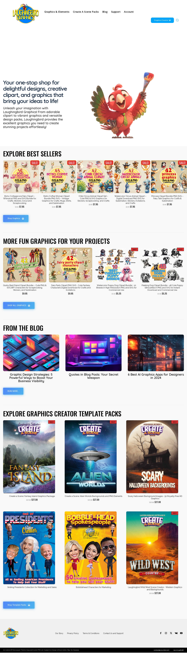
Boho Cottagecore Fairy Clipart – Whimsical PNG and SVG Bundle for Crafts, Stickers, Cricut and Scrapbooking (19, 199)
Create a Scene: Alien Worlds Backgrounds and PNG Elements (93, 496)
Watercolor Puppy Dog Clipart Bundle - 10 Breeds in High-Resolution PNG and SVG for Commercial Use (116, 287)
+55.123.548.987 (178, 650)
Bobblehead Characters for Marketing (93, 587)
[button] (177, 20)
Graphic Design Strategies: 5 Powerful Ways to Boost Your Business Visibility (31, 378)
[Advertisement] (93, 47)
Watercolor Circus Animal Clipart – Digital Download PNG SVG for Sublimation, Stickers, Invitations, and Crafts (130, 199)
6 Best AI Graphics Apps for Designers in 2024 (156, 376)
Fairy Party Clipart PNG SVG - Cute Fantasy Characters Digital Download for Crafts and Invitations (71, 287)
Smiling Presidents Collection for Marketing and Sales (31, 587)
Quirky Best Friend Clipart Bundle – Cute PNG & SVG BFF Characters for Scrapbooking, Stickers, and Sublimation (24, 287)
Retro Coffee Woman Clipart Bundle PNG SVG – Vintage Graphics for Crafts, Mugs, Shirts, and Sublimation (56, 199)
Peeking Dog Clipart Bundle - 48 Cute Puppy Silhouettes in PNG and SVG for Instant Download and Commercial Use (162, 287)
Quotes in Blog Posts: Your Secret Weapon (93, 376)
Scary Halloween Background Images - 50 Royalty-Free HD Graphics (155, 497)
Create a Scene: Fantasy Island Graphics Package (32, 496)
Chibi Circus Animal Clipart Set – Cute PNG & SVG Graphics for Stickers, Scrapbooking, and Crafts (93, 198)
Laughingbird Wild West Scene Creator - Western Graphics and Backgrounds (155, 588)
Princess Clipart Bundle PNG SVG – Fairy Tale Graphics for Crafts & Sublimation (167, 198)
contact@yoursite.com (161, 650)
